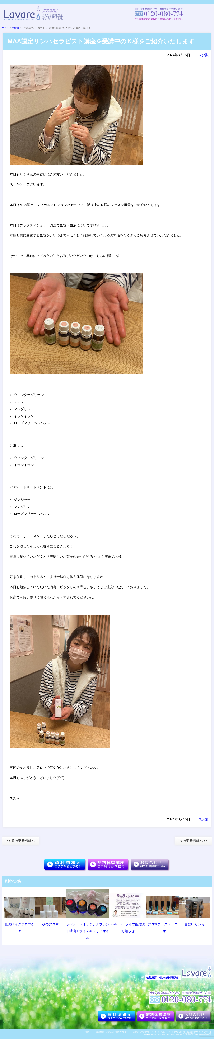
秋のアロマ (50, 924)
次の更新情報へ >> (193, 841)
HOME (5, 27)
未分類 (15, 27)
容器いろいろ (194, 924)
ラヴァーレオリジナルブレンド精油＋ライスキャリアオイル (87, 931)
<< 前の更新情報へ (20, 841)
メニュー (203, 14)
